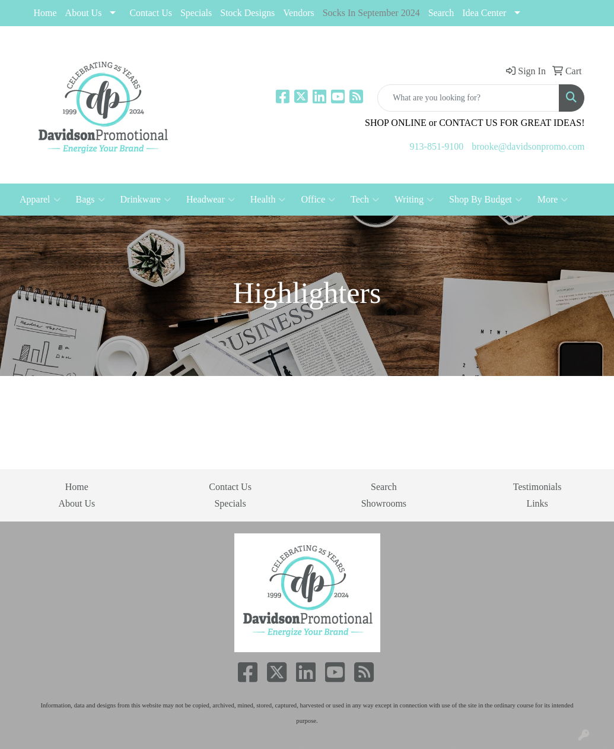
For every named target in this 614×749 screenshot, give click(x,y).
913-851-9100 (437, 146)
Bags (90, 199)
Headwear (210, 199)
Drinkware (145, 199)
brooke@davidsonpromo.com (528, 146)
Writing (414, 199)
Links (537, 503)
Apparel (40, 199)
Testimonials (537, 487)
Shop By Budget (485, 199)
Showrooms (383, 503)
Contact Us (150, 13)
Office (318, 199)
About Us (83, 13)
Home (45, 13)
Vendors (298, 13)
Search (441, 13)
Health (268, 199)
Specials (230, 503)
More (552, 199)
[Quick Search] (468, 98)
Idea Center (484, 13)
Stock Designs (247, 13)
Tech (365, 199)
